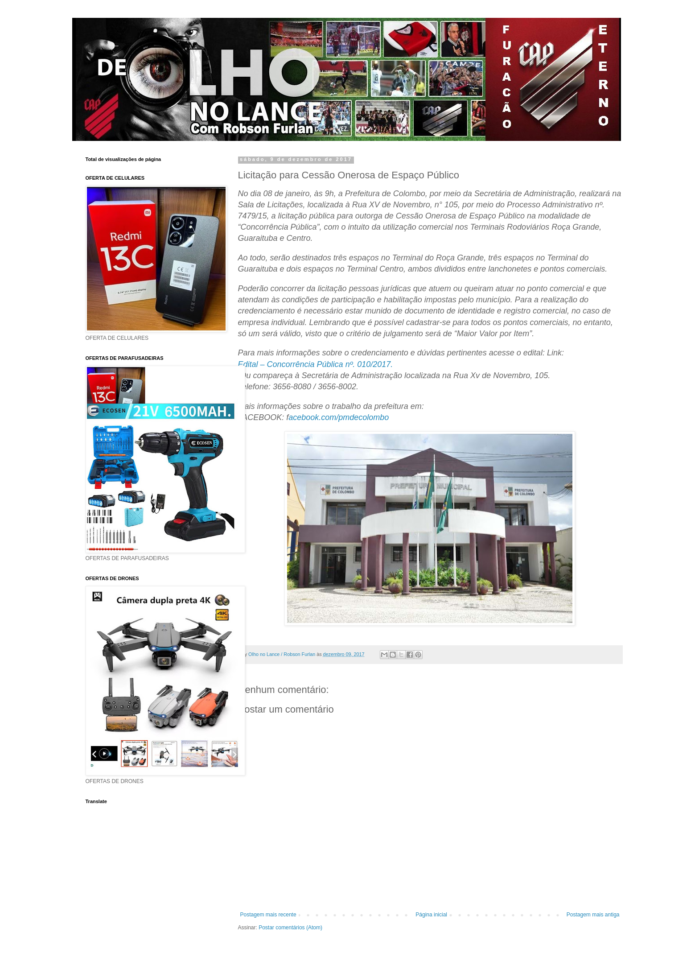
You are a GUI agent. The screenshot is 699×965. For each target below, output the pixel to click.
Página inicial (431, 914)
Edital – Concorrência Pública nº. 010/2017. (315, 364)
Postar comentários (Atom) (290, 927)
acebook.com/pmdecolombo (338, 417)
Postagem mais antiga (593, 914)
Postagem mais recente (268, 914)
